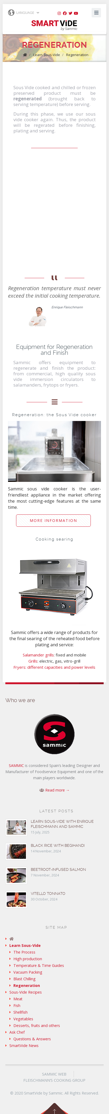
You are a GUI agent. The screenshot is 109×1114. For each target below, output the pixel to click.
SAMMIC (16, 765)
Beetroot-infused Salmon (58, 869)
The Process (24, 952)
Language (21, 12)
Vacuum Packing (27, 972)
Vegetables (23, 1018)
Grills (32, 661)
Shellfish (20, 1012)
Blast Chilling (24, 978)
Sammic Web (54, 1074)
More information (53, 520)
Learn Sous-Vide (46, 54)
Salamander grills (38, 655)
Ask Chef (17, 1032)
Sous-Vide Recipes (25, 992)
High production (27, 958)
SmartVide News (24, 1045)
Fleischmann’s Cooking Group (54, 1080)
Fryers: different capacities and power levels (54, 667)
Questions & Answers (32, 1038)
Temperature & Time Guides (38, 965)
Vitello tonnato (48, 893)
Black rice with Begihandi (58, 845)
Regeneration (77, 54)
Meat (17, 998)
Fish (16, 1005)
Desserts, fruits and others (36, 1025)
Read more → (57, 790)
